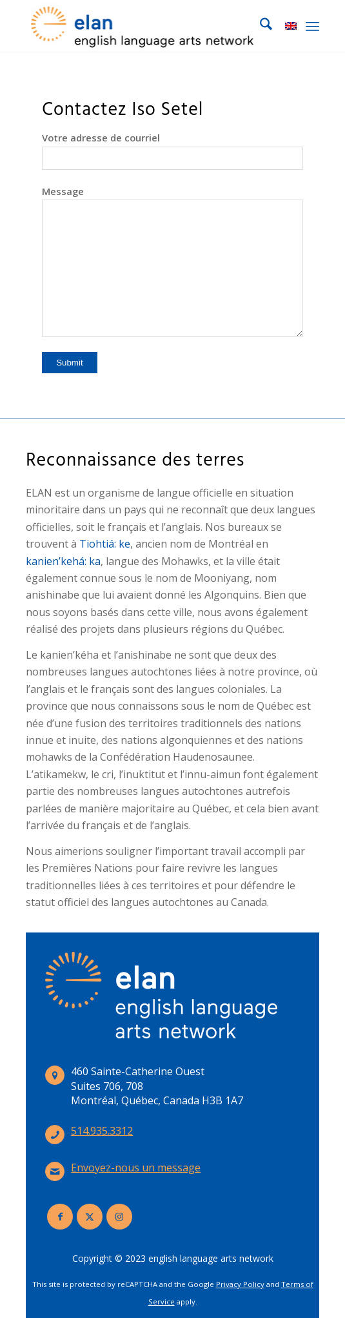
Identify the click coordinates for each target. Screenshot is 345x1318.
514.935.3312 (102, 1131)
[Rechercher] (259, 26)
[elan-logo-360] (143, 26)
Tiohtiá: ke (104, 544)
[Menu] (312, 25)
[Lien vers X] (90, 1217)
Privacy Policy (240, 1284)
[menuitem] (259, 26)
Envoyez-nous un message (136, 1167)
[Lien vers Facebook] (60, 1217)
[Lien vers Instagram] (119, 1217)
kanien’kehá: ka (63, 561)
